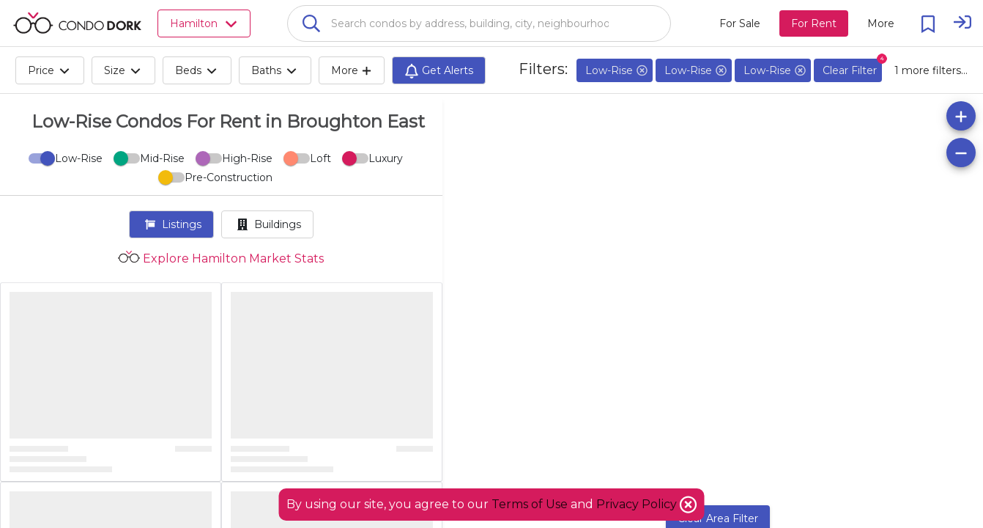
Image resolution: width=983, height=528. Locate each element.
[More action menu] (881, 23)
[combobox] (479, 23)
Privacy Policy (638, 504)
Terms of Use (530, 504)
